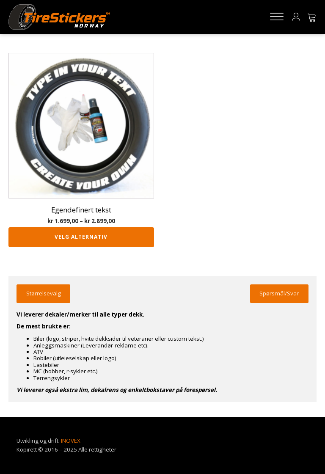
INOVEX (70, 440)
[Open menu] (276, 17)
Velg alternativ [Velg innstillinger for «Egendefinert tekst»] (81, 236)
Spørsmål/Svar (279, 293)
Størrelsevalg (43, 293)
